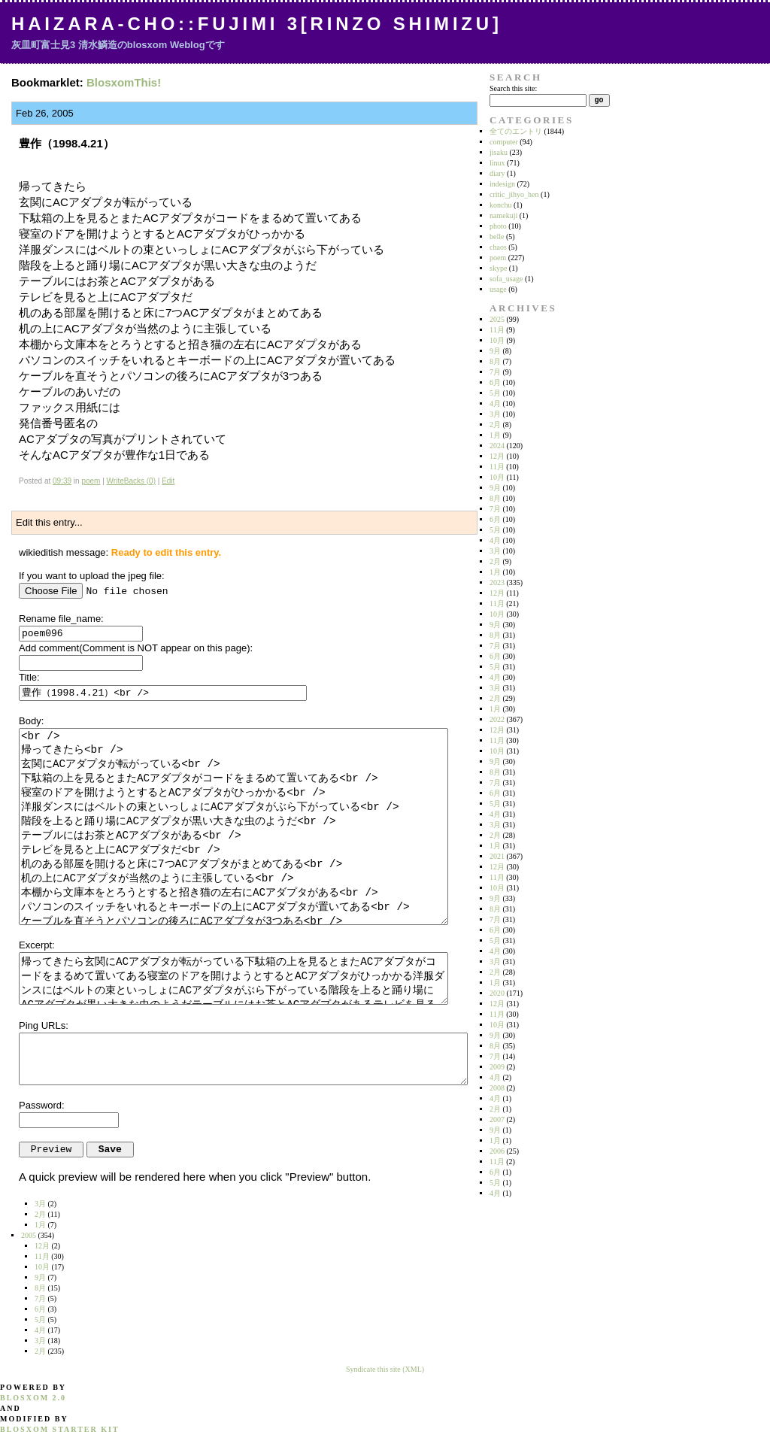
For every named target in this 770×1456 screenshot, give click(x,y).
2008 (497, 1088)
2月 (495, 424)
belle (497, 236)
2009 (497, 1067)
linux (497, 163)
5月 (495, 393)
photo (498, 226)
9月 (495, 351)
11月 (497, 330)
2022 (497, 719)
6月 (495, 382)
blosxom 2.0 (33, 1398)
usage (498, 289)
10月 (497, 340)
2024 (497, 445)
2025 (497, 319)
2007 (497, 1119)
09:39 (62, 481)
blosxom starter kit (60, 1429)
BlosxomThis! (123, 82)
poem (90, 481)
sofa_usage (506, 279)
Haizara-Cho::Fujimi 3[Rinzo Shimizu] (256, 24)
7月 (495, 372)
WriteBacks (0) (131, 481)
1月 (495, 435)
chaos (498, 247)
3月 (495, 414)
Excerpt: (37, 945)
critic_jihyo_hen (514, 194)
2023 (497, 582)
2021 (497, 856)
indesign (502, 184)
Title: (29, 677)
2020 (497, 993)
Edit (168, 481)
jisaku (499, 152)
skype (498, 268)
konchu (500, 205)
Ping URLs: (43, 1025)
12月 (497, 456)
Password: (42, 1105)
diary (497, 173)
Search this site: (513, 88)
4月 (495, 403)
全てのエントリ (516, 131)
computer (504, 142)
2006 (497, 1151)
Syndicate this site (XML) (385, 1369)
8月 (495, 361)
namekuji (503, 215)
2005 (28, 1235)
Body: (31, 720)
